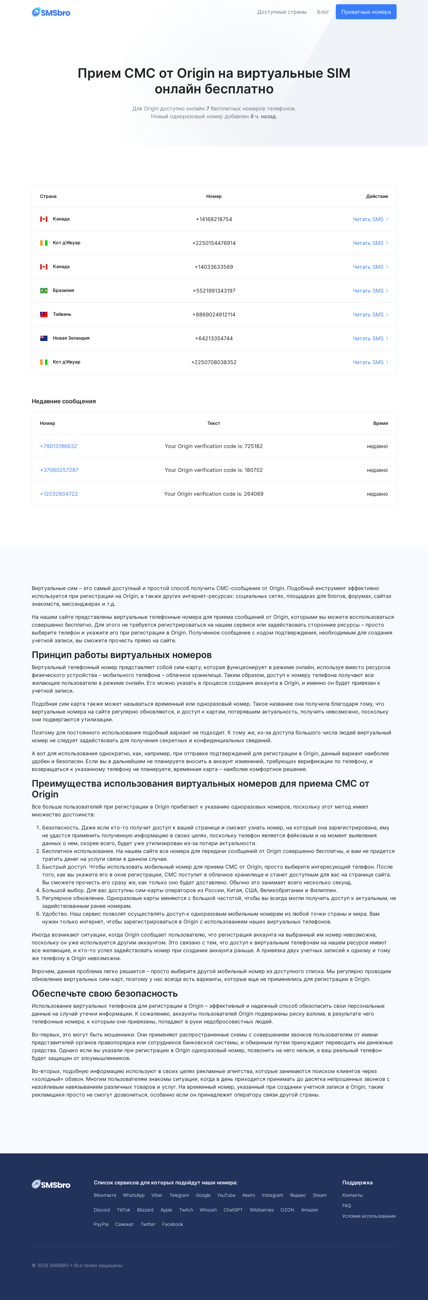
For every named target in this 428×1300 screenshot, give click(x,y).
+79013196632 (58, 446)
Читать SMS (370, 219)
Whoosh (208, 1209)
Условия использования (369, 1216)
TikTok (123, 1209)
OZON (287, 1209)
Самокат (124, 1224)
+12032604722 (59, 493)
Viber (157, 1195)
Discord (102, 1209)
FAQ (346, 1205)
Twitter (148, 1224)
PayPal (101, 1224)
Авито (248, 1195)
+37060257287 (59, 470)
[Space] (51, 1183)
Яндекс (298, 1195)
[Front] (51, 12)
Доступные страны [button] (282, 11)
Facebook (172, 1224)
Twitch (186, 1209)
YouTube (226, 1195)
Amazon (309, 1209)
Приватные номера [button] (366, 11)
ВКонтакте (105, 1195)
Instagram (272, 1195)
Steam (320, 1195)
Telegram (179, 1195)
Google (203, 1195)
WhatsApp (134, 1195)
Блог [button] (323, 11)
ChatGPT (233, 1209)
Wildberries (262, 1209)
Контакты (352, 1195)
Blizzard (145, 1209)
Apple (166, 1209)
